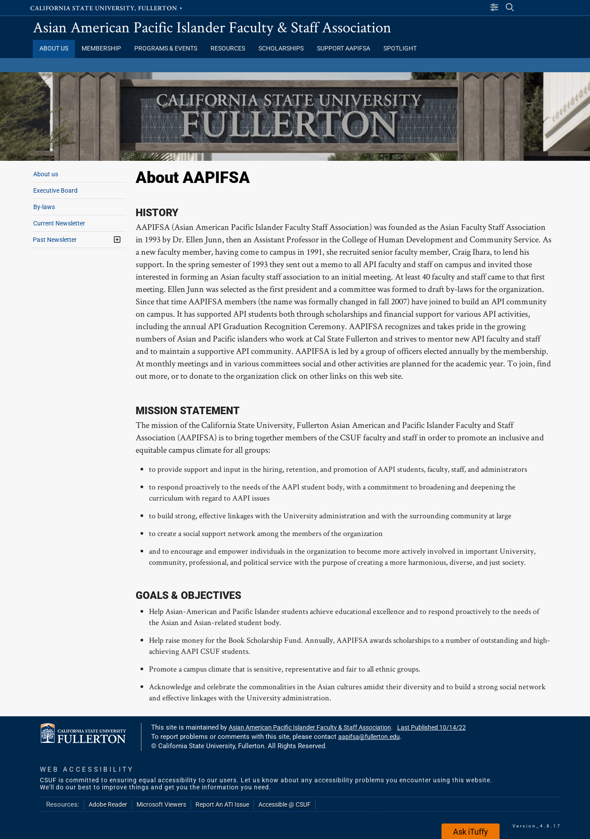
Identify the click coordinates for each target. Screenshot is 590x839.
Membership (101, 48)
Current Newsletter (59, 223)
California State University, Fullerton (106, 7)
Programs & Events (165, 48)
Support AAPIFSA (343, 48)
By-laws (44, 206)
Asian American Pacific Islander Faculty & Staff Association (212, 27)
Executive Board (55, 190)
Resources (228, 48)
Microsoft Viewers (161, 804)
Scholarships (281, 48)
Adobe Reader (108, 804)
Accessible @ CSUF (284, 804)
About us (45, 174)
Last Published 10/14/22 (431, 727)
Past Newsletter (55, 239)
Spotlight (400, 48)
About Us (53, 48)
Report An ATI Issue (222, 804)
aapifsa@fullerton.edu (369, 736)
